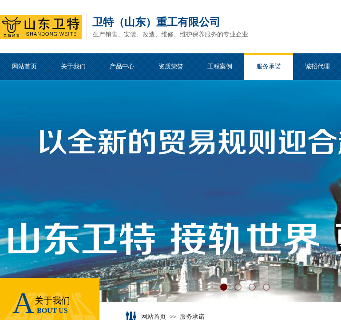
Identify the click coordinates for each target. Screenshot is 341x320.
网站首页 (153, 316)
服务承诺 (192, 316)
